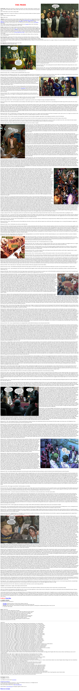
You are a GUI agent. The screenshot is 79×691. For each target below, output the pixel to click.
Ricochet (26, 24)
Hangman (16, 29)
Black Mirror (23, 88)
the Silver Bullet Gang (18, 32)
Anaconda (31, 20)
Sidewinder (2, 22)
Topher (23, 32)
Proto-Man (8, 598)
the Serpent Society (26, 20)
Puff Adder (21, 21)
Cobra (2, 21)
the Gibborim (36, 22)
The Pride (5, 604)
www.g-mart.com (9, 686)
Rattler (29, 21)
